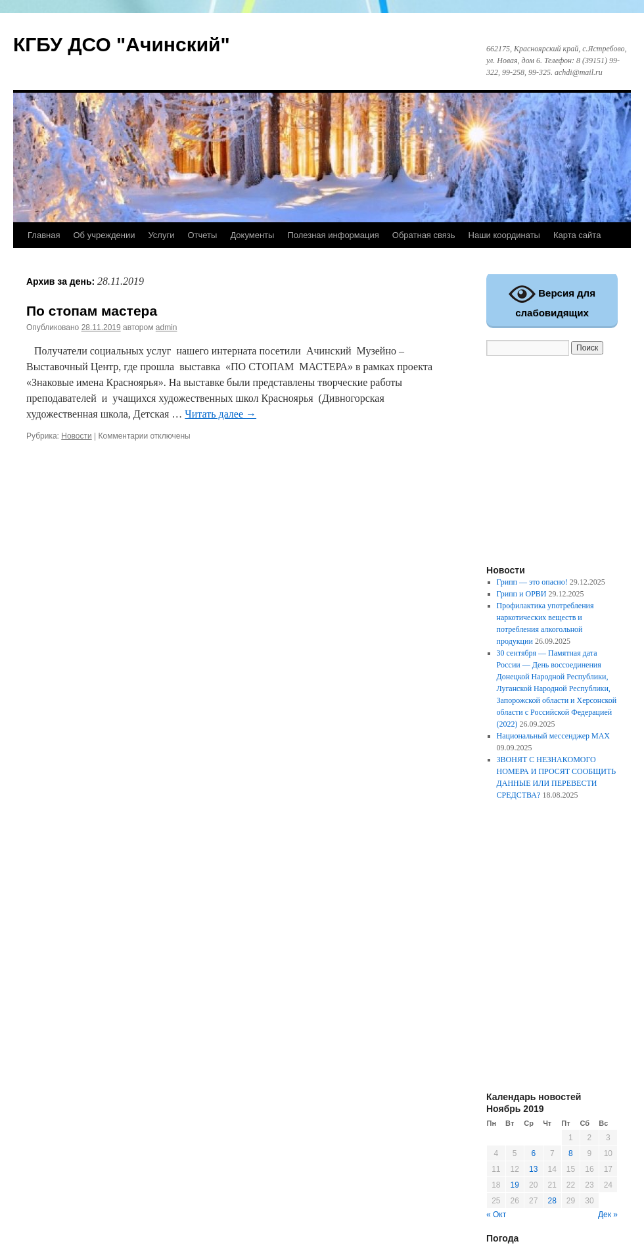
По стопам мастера (91, 310)
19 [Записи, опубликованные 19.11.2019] (515, 1185)
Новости (76, 436)
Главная (44, 235)
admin (166, 327)
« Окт (496, 1214)
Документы (252, 235)
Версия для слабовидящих (552, 299)
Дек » (608, 1214)
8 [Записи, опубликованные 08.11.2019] (570, 1153)
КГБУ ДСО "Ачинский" (121, 44)
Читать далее (220, 414)
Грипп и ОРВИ (522, 593)
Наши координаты (504, 235)
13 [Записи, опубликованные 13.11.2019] (533, 1169)
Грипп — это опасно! (532, 582)
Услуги (161, 235)
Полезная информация (333, 235)
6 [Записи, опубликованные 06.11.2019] (533, 1153)
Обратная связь (423, 235)
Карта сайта (577, 235)
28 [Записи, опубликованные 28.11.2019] (552, 1200)
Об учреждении (104, 235)
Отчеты (202, 235)
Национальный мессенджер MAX (553, 735)
